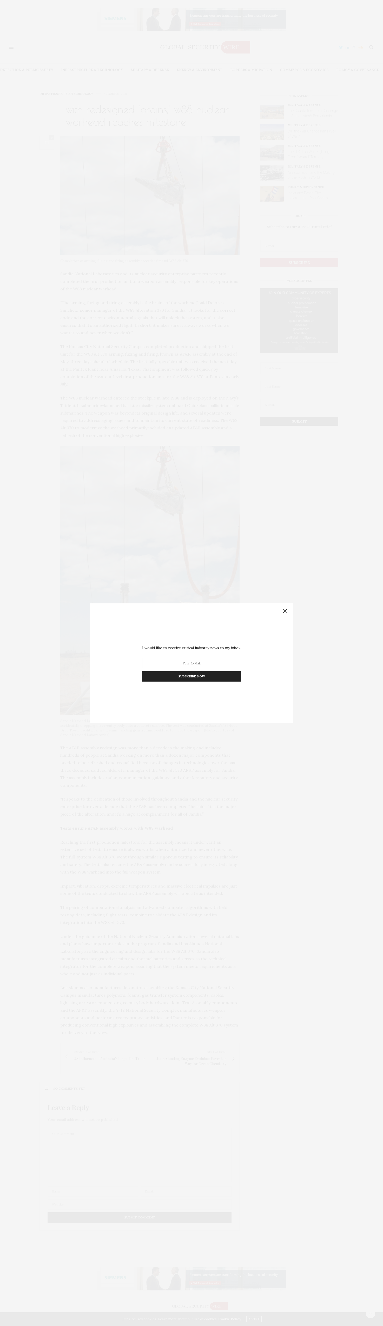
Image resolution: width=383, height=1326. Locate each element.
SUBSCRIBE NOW (191, 676)
